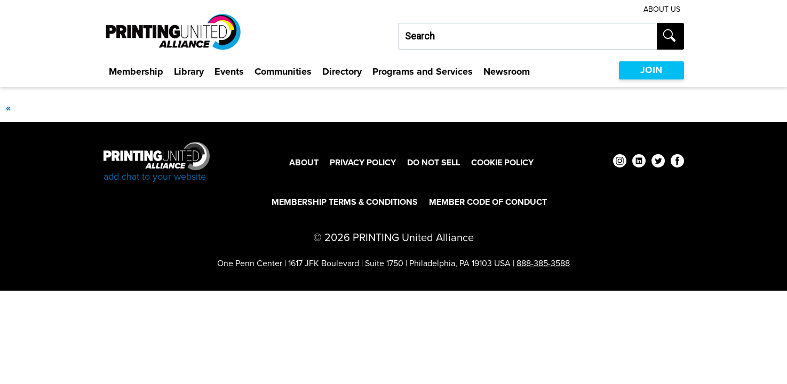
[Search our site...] (527, 36)
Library (189, 71)
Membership (136, 71)
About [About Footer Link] (304, 162)
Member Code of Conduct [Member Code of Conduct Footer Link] (488, 202)
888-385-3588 (543, 263)
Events (229, 71)
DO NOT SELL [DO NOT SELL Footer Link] (433, 162)
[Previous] (8, 108)
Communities (283, 71)
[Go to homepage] (157, 162)
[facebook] (677, 162)
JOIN (651, 70)
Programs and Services (422, 71)
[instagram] (619, 162)
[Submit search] (670, 36)
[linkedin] (639, 162)
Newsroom (506, 71)
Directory (342, 71)
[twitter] (658, 162)
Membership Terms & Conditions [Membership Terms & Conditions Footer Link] (345, 202)
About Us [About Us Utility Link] (661, 9)
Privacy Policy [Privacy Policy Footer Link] (363, 162)
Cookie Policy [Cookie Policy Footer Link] (502, 162)
